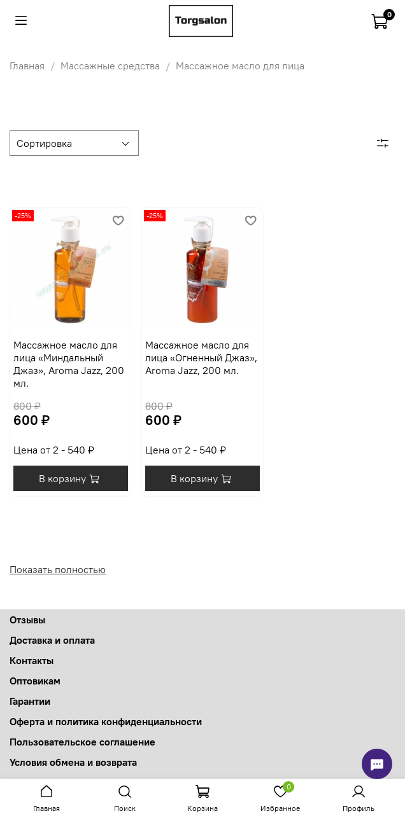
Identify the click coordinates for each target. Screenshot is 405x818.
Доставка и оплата (52, 640)
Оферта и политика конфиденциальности (106, 721)
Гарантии (30, 701)
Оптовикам (35, 680)
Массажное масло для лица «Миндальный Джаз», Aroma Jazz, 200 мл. (68, 363)
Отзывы (27, 619)
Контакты (31, 660)
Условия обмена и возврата (73, 762)
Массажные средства (110, 65)
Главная (27, 65)
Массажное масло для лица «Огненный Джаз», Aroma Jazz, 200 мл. (201, 357)
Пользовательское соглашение (82, 741)
